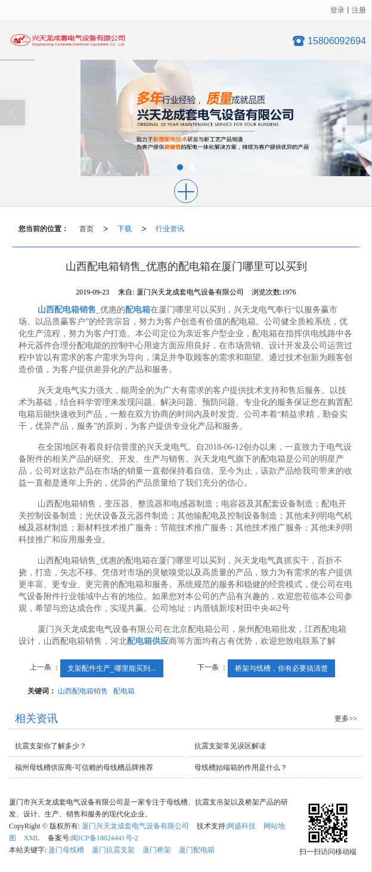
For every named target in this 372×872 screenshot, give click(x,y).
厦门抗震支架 (113, 850)
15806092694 (337, 41)
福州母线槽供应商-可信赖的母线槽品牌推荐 (84, 767)
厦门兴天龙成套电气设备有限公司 (135, 826)
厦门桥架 (156, 850)
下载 (124, 229)
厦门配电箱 (197, 850)
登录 (337, 10)
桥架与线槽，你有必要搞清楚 (281, 668)
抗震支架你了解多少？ (50, 746)
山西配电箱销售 (83, 691)
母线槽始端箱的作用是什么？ (240, 767)
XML (32, 838)
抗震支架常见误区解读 (230, 746)
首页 (86, 229)
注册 (359, 10)
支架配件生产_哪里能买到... (111, 668)
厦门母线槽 (66, 850)
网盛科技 (241, 826)
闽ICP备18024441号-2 (104, 838)
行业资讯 (170, 229)
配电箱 (124, 691)
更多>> (345, 718)
